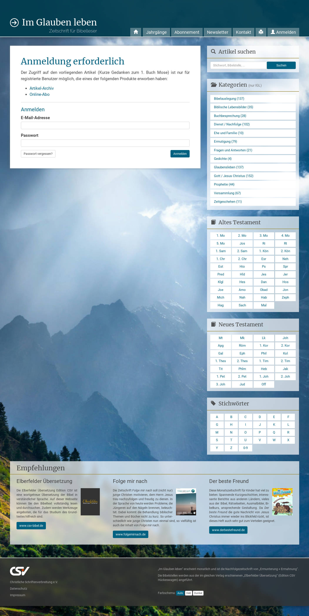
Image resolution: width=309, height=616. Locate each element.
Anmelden (283, 32)
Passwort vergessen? (38, 153)
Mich (220, 304)
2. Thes (242, 368)
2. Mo (242, 239)
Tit (221, 377)
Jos (242, 247)
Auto (180, 603)
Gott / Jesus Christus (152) (235, 179)
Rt (285, 247)
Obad (264, 296)
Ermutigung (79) (226, 143)
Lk (264, 345)
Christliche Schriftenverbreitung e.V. (34, 592)
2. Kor (285, 353)
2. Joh (285, 385)
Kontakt (243, 32)
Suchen (281, 65)
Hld (242, 279)
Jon (285, 296)
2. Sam (242, 255)
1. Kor (263, 353)
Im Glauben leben (59, 25)
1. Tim (264, 368)
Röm (242, 353)
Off (263, 393)
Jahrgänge (156, 32)
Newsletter (217, 32)
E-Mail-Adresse (35, 117)
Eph (242, 360)
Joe (221, 296)
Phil (264, 360)
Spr (285, 271)
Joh (285, 345)
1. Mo (220, 239)
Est (220, 271)
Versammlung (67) (228, 196)
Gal (220, 360)
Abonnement (186, 32)
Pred (220, 279)
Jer (285, 279)
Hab (264, 304)
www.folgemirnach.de (130, 544)
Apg (221, 353)
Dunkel (198, 603)
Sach (242, 311)
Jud (242, 393)
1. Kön (264, 255)
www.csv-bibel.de (31, 535)
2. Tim (285, 368)
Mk (242, 345)
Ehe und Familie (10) (230, 134)
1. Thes (220, 368)
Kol (285, 360)
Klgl (221, 287)
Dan (264, 287)
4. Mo (285, 239)
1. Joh (264, 385)
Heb (264, 377)
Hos (285, 287)
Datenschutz (18, 598)
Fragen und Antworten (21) (234, 152)
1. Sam (220, 255)
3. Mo (263, 239)
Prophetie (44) (225, 187)
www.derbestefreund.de (228, 540)
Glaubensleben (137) (230, 170)
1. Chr (220, 264)
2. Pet (242, 385)
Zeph (285, 304)
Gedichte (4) (223, 161)
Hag (220, 311)
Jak (285, 377)
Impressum (17, 605)
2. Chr (242, 264)
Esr (263, 264)
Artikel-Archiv (42, 88)
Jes (264, 279)
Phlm (242, 377)
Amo (242, 296)
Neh (285, 264)
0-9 (245, 458)
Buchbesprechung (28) (231, 116)
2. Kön (285, 255)
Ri (263, 247)
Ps (264, 271)
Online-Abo (40, 94)
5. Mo (220, 247)
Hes (242, 287)
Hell (188, 603)
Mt (221, 345)
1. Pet (220, 385)
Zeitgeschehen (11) (229, 205)
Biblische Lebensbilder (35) (235, 108)
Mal (264, 311)
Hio (242, 271)
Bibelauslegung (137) (230, 99)
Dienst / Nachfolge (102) (233, 125)
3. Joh (220, 393)
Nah (242, 304)
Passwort (29, 135)
